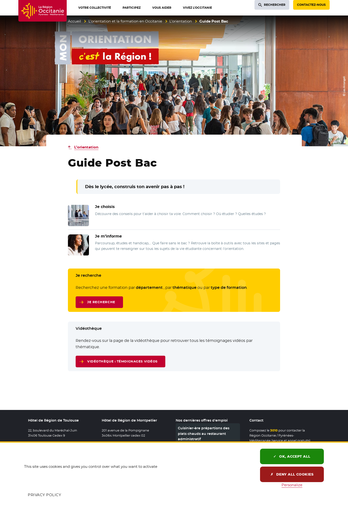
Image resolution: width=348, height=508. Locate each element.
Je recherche (101, 302)
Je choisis (105, 206)
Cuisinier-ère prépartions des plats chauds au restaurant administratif (203, 433)
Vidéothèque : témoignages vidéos (122, 361)
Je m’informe (108, 236)
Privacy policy (44, 495)
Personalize (292, 485)
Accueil (74, 21)
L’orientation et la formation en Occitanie (125, 21)
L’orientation (180, 21)
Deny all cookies (292, 474)
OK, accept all (292, 456)
